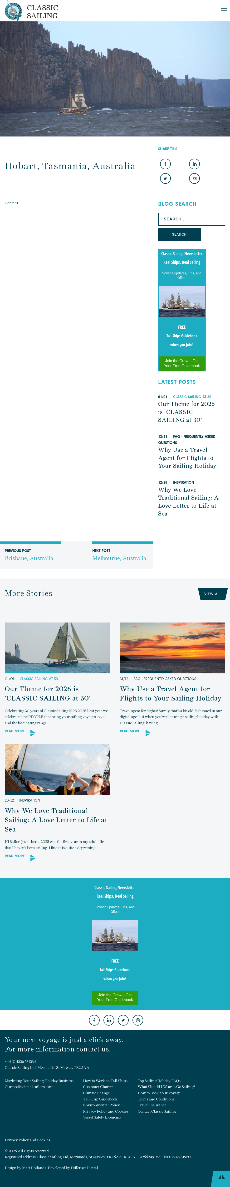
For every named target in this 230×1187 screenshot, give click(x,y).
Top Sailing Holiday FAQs (159, 1081)
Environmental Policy (101, 1105)
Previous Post (29, 559)
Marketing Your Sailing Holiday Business (39, 1081)
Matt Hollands (34, 1168)
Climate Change (96, 1093)
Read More (14, 731)
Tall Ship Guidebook (100, 1099)
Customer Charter (98, 1087)
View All (212, 594)
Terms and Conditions (156, 1099)
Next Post (119, 559)
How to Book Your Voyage (159, 1093)
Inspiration (183, 482)
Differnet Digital (84, 1168)
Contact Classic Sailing (157, 1111)
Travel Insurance (152, 1105)
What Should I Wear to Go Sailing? (166, 1087)
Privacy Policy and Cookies (105, 1111)
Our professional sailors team (29, 1087)
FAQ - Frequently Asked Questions (165, 679)
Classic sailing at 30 (192, 397)
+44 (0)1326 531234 (20, 1061)
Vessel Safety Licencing (102, 1117)
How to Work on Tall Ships (105, 1081)
